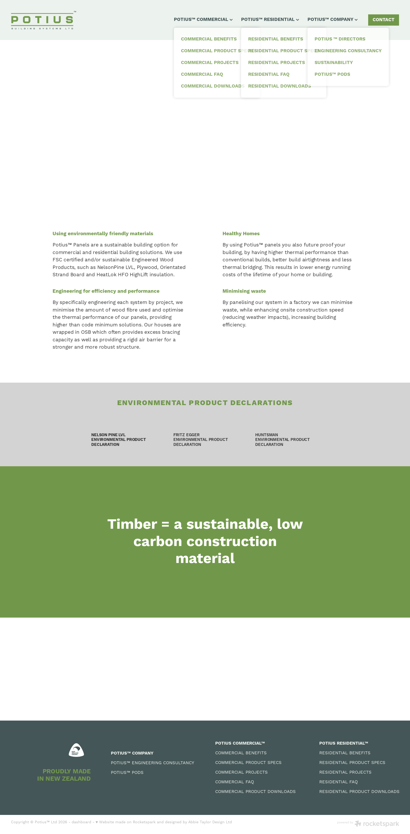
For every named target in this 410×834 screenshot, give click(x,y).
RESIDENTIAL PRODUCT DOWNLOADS (359, 792)
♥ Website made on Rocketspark (126, 822)
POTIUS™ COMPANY (333, 19)
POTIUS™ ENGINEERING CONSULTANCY (152, 763)
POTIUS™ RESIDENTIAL (270, 19)
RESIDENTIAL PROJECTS (345, 772)
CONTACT (384, 20)
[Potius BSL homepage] (50, 20)
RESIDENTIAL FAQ (338, 782)
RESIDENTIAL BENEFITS (345, 753)
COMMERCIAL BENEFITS (241, 753)
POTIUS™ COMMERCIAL (203, 19)
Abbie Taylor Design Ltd (210, 822)
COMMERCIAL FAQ (234, 782)
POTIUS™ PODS (127, 772)
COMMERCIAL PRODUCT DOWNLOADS (255, 792)
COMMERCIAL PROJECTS (241, 772)
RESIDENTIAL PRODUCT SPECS (352, 763)
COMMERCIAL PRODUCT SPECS (248, 763)
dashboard (81, 822)
